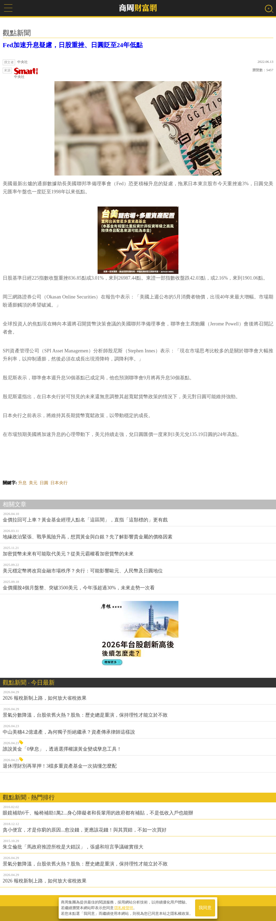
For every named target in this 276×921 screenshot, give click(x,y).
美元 (33, 482)
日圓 (44, 482)
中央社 (26, 73)
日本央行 (59, 482)
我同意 (205, 908)
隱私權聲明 (123, 908)
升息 (22, 482)
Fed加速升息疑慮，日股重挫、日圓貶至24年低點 (73, 45)
